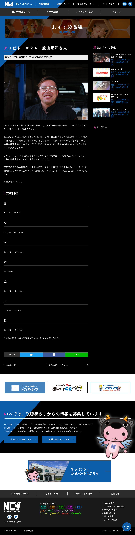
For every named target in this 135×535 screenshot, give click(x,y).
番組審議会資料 (28, 531)
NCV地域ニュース (21, 12)
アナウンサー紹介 (84, 12)
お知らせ (116, 12)
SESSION (115, 82)
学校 (50, 510)
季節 (78, 507)
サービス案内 (108, 4)
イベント (44, 514)
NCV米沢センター (13, 522)
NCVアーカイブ (110, 510)
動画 (72, 510)
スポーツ (55, 514)
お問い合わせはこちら (59, 439)
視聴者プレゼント (85, 4)
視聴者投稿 (44, 4)
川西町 (70, 507)
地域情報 (76, 514)
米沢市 (43, 507)
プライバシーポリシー (12, 531)
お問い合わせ (63, 4)
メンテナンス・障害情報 (114, 507)
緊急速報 (65, 514)
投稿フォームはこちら (21, 439)
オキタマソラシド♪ (119, 109)
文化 (42, 510)
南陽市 (52, 507)
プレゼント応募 (110, 520)
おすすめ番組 (53, 12)
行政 (64, 510)
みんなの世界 (117, 69)
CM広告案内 (109, 503)
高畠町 (61, 507)
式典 (57, 510)
